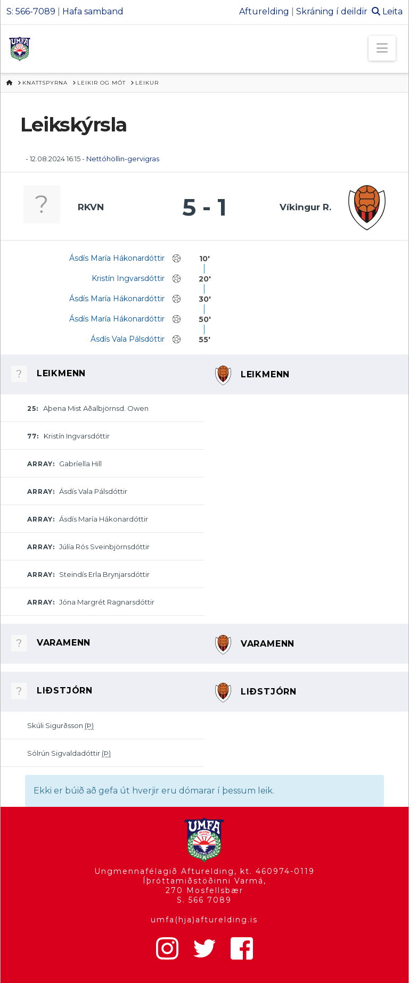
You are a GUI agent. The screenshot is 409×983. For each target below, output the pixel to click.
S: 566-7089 (30, 11)
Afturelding (264, 11)
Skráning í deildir (331, 11)
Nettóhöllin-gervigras (122, 158)
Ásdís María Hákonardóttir (117, 258)
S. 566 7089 (204, 900)
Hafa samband (93, 11)
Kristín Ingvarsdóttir (128, 278)
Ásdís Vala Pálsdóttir (128, 339)
